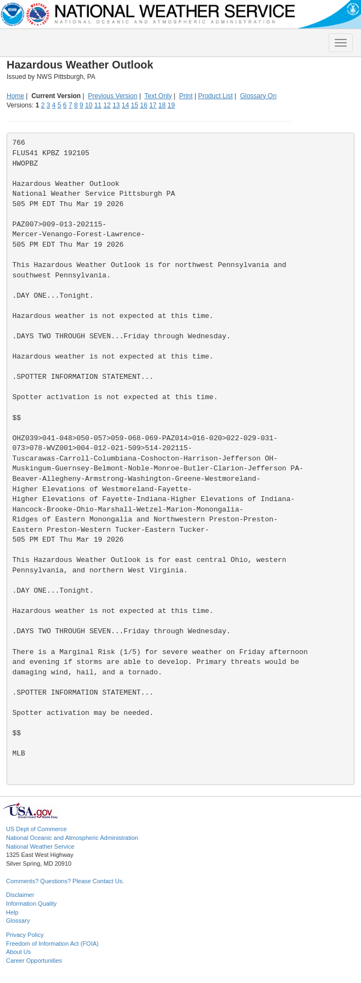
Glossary (18, 920)
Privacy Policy (24, 934)
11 (97, 105)
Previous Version (112, 96)
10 (88, 105)
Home (15, 96)
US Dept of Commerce (36, 829)
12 (106, 105)
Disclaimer (20, 894)
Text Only (158, 96)
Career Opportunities (34, 960)
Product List (215, 96)
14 (125, 105)
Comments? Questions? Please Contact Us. (65, 881)
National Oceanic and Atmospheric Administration (72, 837)
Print (186, 96)
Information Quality (31, 903)
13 (116, 105)
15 (134, 105)
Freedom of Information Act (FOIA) (52, 943)
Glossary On (258, 96)
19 (170, 105)
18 (162, 105)
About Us (18, 951)
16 (143, 105)
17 (152, 105)
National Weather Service (40, 846)
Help (12, 912)
